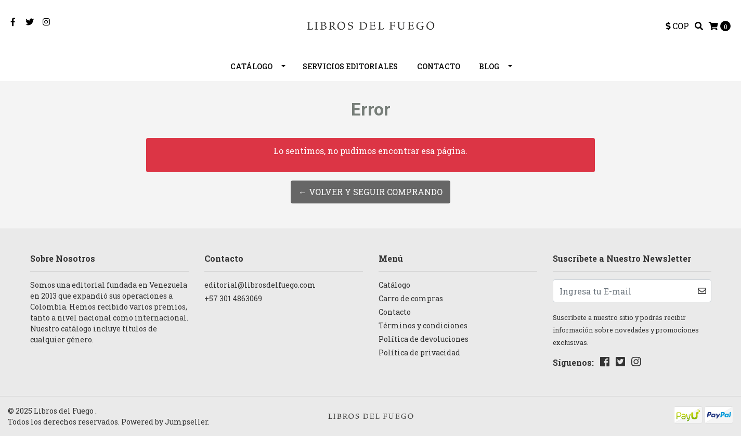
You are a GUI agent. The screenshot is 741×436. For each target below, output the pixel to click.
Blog (489, 66)
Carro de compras (411, 298)
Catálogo (251, 66)
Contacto (438, 66)
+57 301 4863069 (233, 298)
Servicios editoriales (350, 66)
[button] (677, 26)
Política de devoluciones (424, 339)
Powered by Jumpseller (164, 422)
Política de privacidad (419, 352)
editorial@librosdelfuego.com (260, 285)
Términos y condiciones (423, 325)
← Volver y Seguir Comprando (370, 191)
